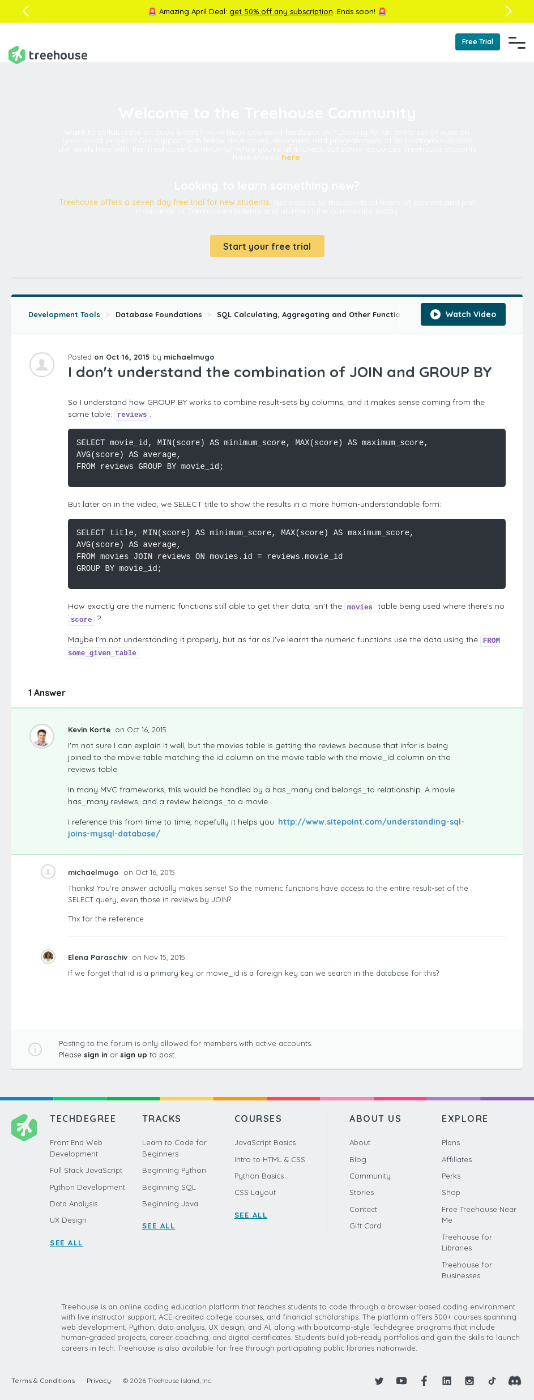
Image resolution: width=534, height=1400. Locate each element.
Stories (361, 1192)
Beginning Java (170, 1203)
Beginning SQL (169, 1187)
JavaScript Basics (265, 1142)
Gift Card (365, 1225)
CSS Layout (255, 1192)
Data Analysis (73, 1203)
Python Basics (259, 1175)
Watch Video (463, 314)
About (359, 1142)
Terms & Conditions (43, 1380)
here (290, 157)
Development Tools (64, 314)
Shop (451, 1192)
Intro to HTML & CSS (269, 1159)
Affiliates (457, 1159)
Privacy (99, 1380)
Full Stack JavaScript (86, 1170)
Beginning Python (174, 1170)
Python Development (87, 1187)
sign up (133, 1054)
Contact (363, 1209)
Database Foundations (159, 314)
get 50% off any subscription (281, 11)
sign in (96, 1054)
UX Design (68, 1219)
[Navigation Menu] (517, 42)
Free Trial (477, 41)
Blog (357, 1159)
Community (370, 1175)
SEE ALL (66, 1242)
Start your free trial (267, 246)
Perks (451, 1175)
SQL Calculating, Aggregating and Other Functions (313, 314)
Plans (451, 1142)
